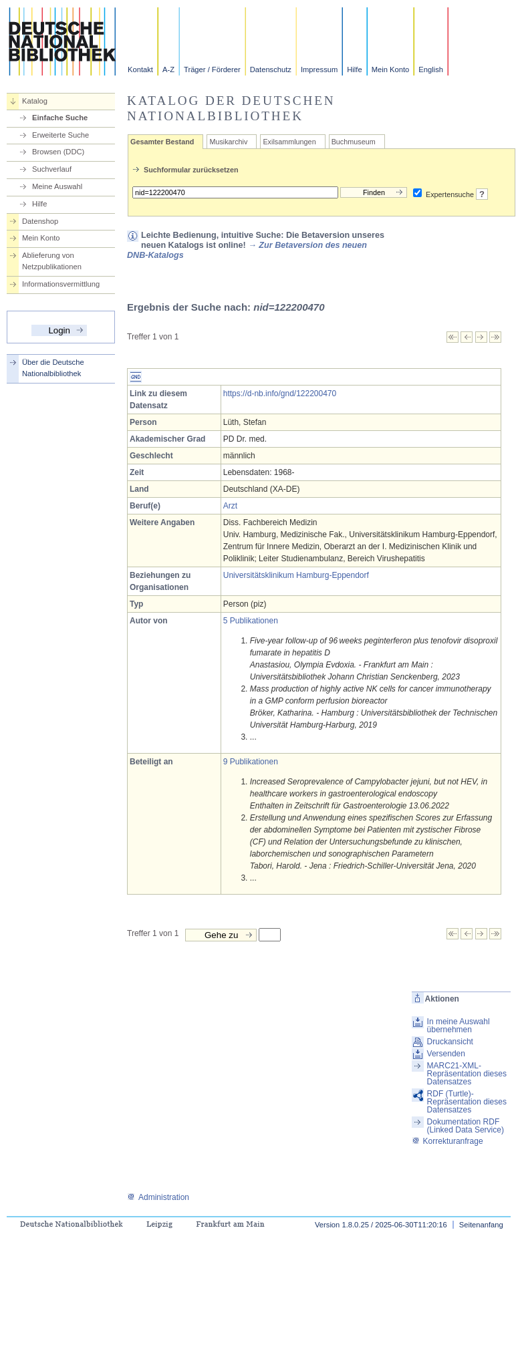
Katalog (34, 101)
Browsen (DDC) (58, 152)
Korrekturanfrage (447, 1141)
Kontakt (140, 69)
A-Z (168, 69)
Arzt (230, 505)
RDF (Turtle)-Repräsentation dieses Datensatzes (467, 1101)
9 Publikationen (250, 761)
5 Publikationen (250, 620)
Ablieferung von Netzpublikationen (52, 261)
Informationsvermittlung (61, 284)
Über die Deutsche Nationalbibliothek (53, 368)
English (430, 69)
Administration (158, 1197)
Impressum (319, 69)
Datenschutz (270, 69)
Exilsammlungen (289, 142)
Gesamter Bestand (162, 142)
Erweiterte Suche (60, 135)
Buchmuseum (354, 142)
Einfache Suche (60, 118)
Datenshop (40, 221)
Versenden (446, 1053)
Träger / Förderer (212, 69)
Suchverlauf (52, 169)
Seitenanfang (481, 1225)
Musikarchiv (228, 142)
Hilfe (354, 69)
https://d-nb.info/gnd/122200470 (279, 393)
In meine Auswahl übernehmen (458, 1025)
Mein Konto (391, 69)
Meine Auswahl (57, 186)
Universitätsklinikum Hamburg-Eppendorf (296, 575)
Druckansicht (450, 1041)
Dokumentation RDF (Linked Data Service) (465, 1126)
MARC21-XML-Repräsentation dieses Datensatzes (467, 1073)
